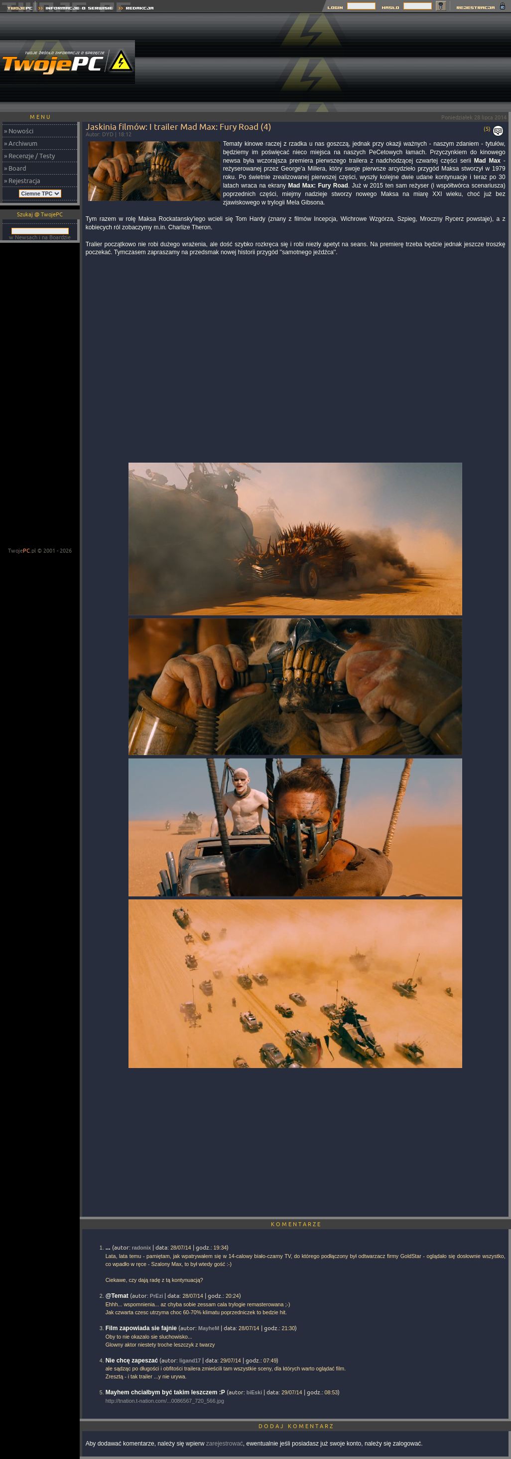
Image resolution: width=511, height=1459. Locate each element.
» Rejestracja (22, 180)
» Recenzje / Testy (29, 155)
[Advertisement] (452, 62)
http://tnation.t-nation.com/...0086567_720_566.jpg (165, 1401)
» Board (15, 168)
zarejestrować (224, 1443)
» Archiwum (20, 143)
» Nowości (18, 130)
